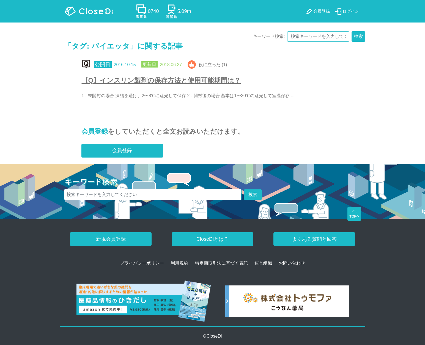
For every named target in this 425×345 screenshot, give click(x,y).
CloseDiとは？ (212, 239)
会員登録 (94, 131)
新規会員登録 (111, 239)
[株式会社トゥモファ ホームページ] (287, 303)
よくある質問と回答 (314, 239)
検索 (358, 36)
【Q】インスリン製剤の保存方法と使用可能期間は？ (161, 80)
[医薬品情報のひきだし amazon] (143, 303)
